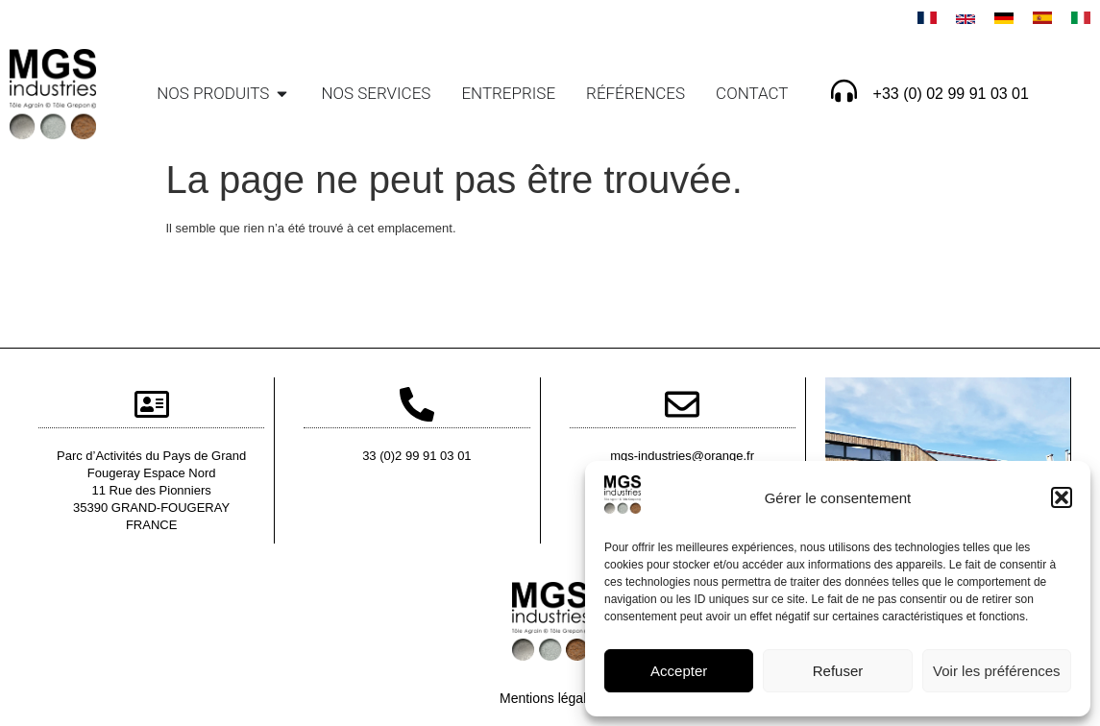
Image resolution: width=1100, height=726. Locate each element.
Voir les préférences (997, 671)
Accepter (678, 671)
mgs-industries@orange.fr (682, 455)
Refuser (838, 671)
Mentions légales (550, 698)
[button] (1061, 497)
